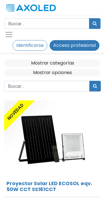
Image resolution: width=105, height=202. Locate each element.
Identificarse (30, 45)
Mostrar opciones (52, 72)
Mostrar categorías (52, 63)
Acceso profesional (74, 45)
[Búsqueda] (95, 23)
